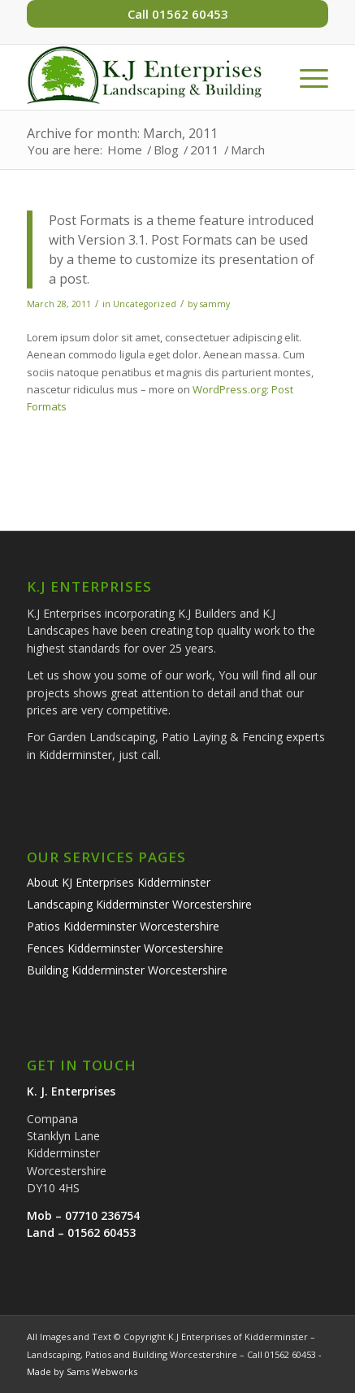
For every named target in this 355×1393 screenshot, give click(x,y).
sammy (215, 304)
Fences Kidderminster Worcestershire (125, 948)
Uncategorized (144, 304)
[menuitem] (306, 77)
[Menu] (306, 77)
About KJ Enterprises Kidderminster (118, 882)
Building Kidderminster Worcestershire (127, 970)
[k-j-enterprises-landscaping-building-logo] (147, 77)
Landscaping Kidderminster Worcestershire (139, 904)
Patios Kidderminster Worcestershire (123, 926)
